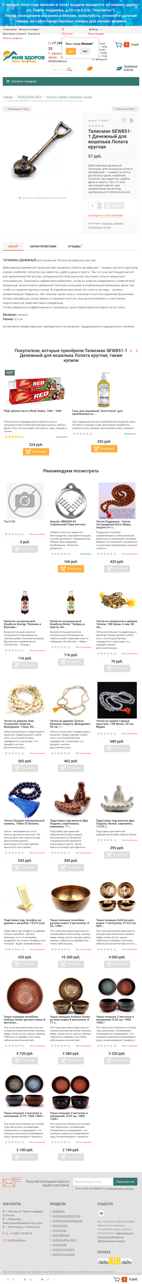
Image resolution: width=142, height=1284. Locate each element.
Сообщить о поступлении (105, 215)
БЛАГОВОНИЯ (60, 1235)
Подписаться (125, 1181)
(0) (82, 434)
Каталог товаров (22, 81)
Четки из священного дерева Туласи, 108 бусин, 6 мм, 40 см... (116, 624)
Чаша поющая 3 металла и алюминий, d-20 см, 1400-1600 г (115, 1019)
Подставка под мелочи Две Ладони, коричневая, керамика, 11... (69, 823)
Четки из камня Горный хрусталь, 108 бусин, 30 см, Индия (115, 723)
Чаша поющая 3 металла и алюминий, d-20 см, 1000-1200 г (69, 1116)
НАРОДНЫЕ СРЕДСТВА (66, 1216)
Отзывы (75, 246)
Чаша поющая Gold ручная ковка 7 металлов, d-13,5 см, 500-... (116, 923)
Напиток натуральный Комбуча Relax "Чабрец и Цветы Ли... (67, 624)
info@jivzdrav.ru (57, 60)
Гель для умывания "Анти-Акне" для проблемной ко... (97, 412)
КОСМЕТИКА (60, 1225)
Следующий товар (125, 109)
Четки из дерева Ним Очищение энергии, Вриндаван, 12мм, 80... (20, 723)
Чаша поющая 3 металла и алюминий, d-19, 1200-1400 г (24, 1114)
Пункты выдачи (12, 38)
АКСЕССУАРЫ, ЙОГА (64, 1240)
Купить (117, 205)
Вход (93, 29)
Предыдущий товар (17, 109)
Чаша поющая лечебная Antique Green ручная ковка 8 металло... (24, 1019)
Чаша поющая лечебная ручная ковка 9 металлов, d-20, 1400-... (70, 923)
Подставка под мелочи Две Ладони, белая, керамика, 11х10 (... (115, 823)
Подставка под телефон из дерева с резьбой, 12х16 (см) (24, 921)
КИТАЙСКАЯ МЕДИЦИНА (67, 1220)
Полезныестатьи (130, 67)
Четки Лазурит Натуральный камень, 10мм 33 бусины (24, 822)
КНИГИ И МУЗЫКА (63, 1249)
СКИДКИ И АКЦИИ (63, 1254)
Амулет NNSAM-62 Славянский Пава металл (67, 523)
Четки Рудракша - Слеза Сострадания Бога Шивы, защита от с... (114, 524)
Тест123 (9, 521)
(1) (14, 437)
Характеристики (43, 246)
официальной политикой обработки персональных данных (115, 1237)
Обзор (13, 246)
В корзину (39, 451)
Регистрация (96, 33)
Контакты (34, 33)
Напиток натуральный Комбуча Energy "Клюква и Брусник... (22, 624)
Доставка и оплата (14, 33)
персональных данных (120, 1188)
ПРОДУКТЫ (59, 1230)
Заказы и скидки (28, 29)
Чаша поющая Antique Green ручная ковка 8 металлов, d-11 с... (70, 1019)
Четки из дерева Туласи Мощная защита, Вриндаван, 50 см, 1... (70, 723)
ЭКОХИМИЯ (59, 1244)
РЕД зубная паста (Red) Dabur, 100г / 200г (33, 411)
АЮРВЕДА (58, 1211)
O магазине (10, 29)
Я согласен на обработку (103, 1188)
